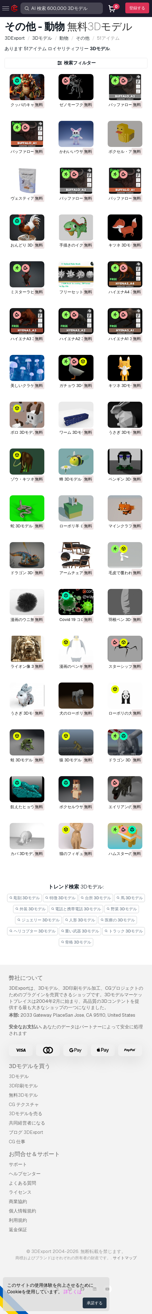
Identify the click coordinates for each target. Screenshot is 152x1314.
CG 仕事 (17, 1142)
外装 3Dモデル (30, 908)
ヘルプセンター (25, 1174)
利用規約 (18, 1220)
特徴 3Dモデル (60, 897)
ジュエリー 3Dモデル (38, 920)
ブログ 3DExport (26, 1132)
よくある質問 (22, 1183)
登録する (137, 7)
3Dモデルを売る (25, 1114)
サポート (18, 1164)
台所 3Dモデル (96, 897)
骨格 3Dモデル (76, 942)
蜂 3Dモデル (70, 479)
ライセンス (20, 1192)
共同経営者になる (27, 1123)
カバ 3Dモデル (24, 853)
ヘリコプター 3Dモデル (32, 931)
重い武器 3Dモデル (80, 931)
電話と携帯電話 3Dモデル (76, 908)
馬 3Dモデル (129, 897)
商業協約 (18, 1201)
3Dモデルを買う (29, 1066)
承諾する (95, 1302)
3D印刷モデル (23, 1086)
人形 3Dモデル (80, 920)
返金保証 (18, 1230)
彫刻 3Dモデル (24, 897)
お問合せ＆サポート (34, 1154)
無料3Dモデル (23, 1095)
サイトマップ (125, 1257)
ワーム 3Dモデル (74, 432)
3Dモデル (19, 1076)
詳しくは (73, 1292)
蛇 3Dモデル (22, 525)
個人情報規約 (22, 1211)
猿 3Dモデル (70, 760)
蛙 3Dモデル (22, 760)
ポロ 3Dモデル (24, 432)
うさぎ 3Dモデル (124, 432)
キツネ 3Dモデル (124, 245)
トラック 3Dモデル (123, 931)
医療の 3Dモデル (117, 920)
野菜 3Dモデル (121, 908)
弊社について (26, 978)
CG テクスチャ (24, 1104)
